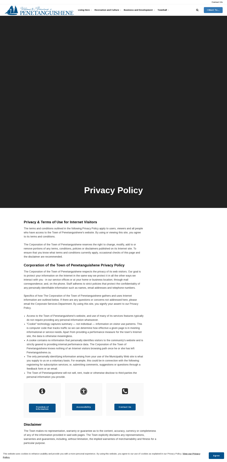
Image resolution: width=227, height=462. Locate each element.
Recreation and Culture (109, 10)
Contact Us (217, 2)
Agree (216, 455)
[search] (197, 10)
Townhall (168, 10)
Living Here (85, 10)
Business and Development (142, 10)
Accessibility (83, 407)
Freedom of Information (42, 408)
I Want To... (213, 10)
